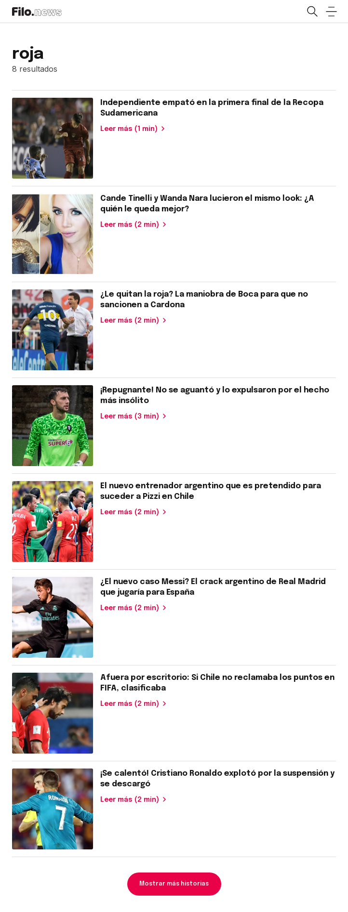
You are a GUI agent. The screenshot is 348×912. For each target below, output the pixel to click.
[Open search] (311, 11)
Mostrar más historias (174, 884)
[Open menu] (331, 11)
